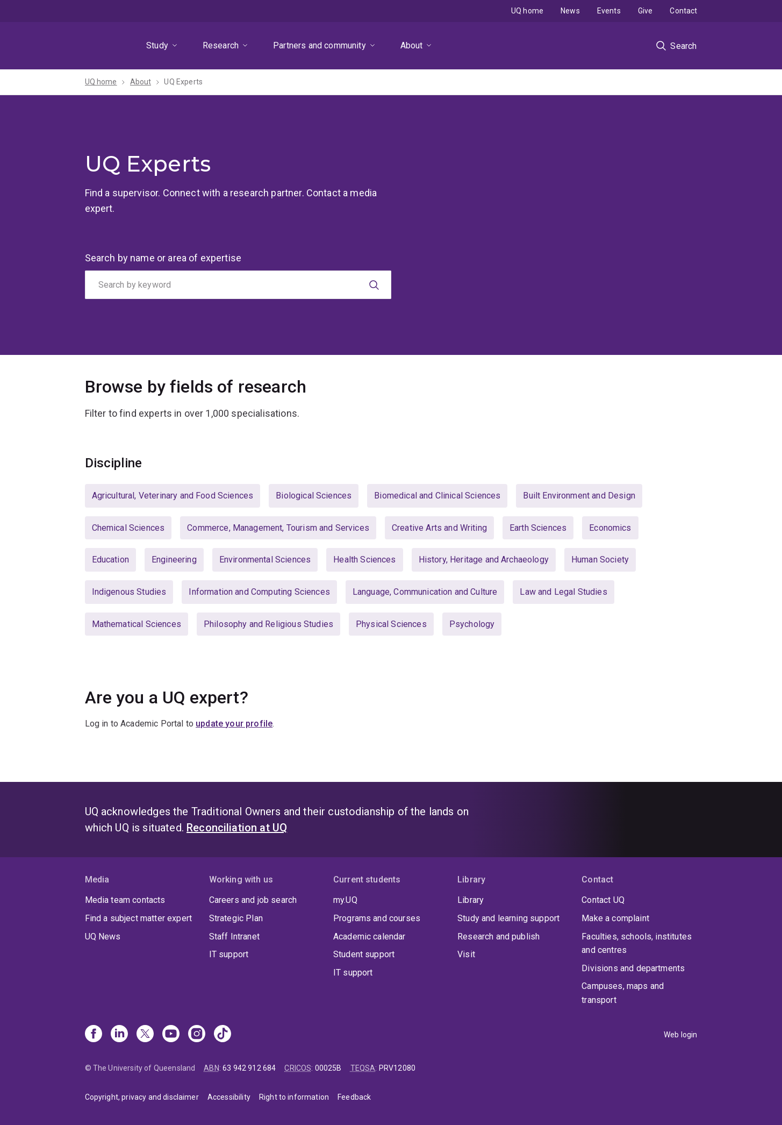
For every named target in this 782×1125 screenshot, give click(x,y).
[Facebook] (93, 1034)
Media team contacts (125, 900)
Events (609, 10)
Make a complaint (615, 918)
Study (157, 45)
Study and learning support (508, 918)
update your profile (234, 723)
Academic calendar (369, 936)
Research (221, 45)
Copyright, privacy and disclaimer (142, 1097)
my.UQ (345, 900)
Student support (363, 954)
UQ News (103, 936)
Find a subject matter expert (138, 918)
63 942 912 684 (249, 1068)
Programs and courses (376, 918)
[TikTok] (222, 1034)
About (411, 45)
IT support (229, 954)
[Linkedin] (119, 1034)
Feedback (354, 1097)
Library (470, 900)
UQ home (527, 10)
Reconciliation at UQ (236, 827)
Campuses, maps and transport (623, 993)
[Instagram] (196, 1034)
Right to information (294, 1097)
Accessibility (228, 1097)
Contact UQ (603, 900)
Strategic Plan (236, 918)
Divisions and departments (633, 968)
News (570, 10)
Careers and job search (253, 900)
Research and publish (498, 936)
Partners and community (319, 45)
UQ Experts (183, 81)
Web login (680, 1034)
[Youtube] (171, 1034)
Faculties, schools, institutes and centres (637, 943)
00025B (328, 1068)
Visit (466, 954)
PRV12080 (397, 1068)
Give (645, 10)
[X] (145, 1034)
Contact (683, 10)
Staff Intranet (234, 936)
